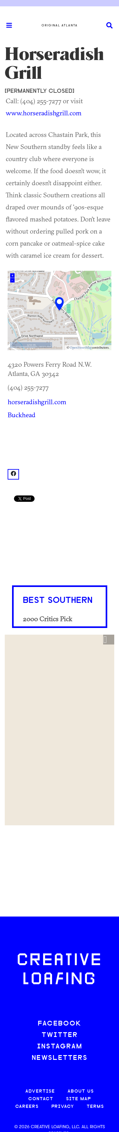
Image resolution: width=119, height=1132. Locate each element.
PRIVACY (62, 1106)
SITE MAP (78, 1099)
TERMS (95, 1106)
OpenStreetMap (80, 347)
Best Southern (58, 600)
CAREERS (27, 1106)
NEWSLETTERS (60, 1058)
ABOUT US (81, 1091)
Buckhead (22, 415)
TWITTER (60, 1035)
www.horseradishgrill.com (44, 113)
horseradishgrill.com (37, 402)
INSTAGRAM (59, 1046)
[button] (108, 640)
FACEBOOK (60, 1023)
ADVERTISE (40, 1091)
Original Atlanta (60, 25)
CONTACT (40, 1099)
